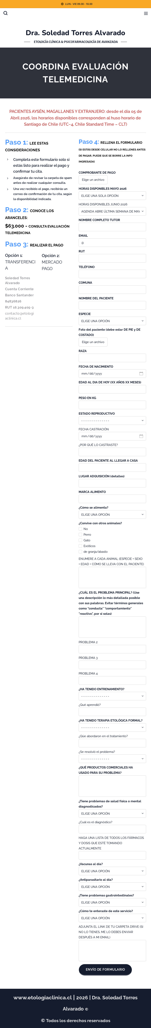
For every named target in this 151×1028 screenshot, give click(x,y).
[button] (5, 13)
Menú (146, 13)
